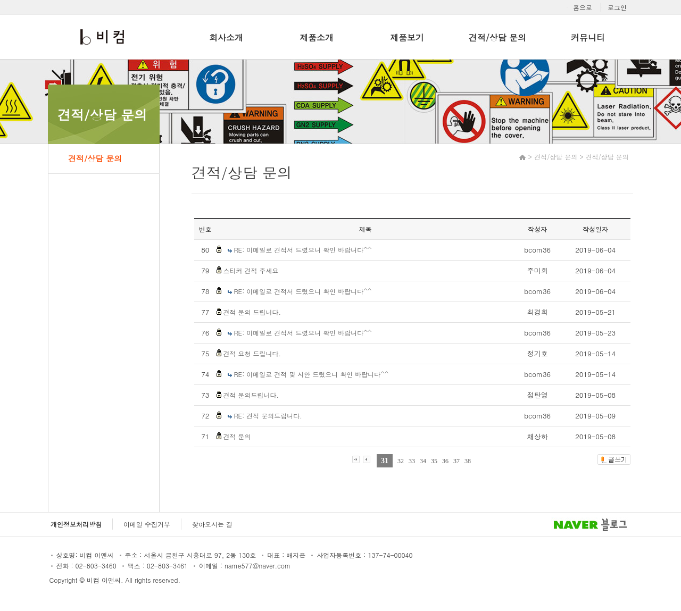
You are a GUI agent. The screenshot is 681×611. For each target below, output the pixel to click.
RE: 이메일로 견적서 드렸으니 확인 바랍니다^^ (303, 249)
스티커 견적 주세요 (251, 270)
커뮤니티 (588, 37)
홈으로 (582, 7)
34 (423, 461)
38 (467, 461)
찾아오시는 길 (212, 524)
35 (434, 461)
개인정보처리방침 (76, 524)
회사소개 (226, 37)
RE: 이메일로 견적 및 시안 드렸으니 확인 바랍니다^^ (311, 374)
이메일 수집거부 (146, 524)
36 (445, 461)
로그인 (617, 7)
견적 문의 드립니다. (252, 311)
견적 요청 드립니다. (252, 353)
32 (400, 461)
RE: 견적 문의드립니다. (268, 415)
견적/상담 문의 (497, 37)
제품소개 (317, 37)
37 (456, 461)
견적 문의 (237, 436)
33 (412, 461)
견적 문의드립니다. (251, 394)
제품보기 (407, 37)
